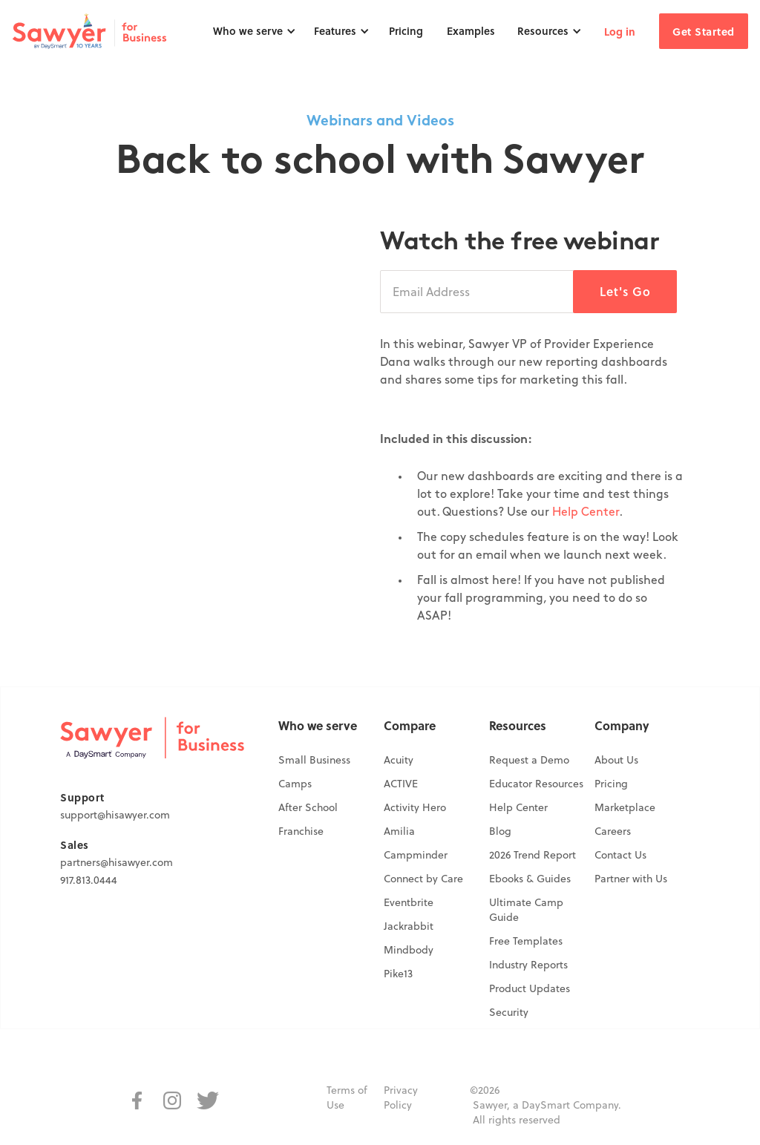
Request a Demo (529, 759)
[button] (255, 31)
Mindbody (408, 949)
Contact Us (620, 854)
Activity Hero (415, 807)
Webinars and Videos (380, 121)
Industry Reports (528, 964)
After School (308, 807)
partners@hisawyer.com (116, 862)
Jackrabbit (408, 926)
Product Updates (529, 988)
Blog (500, 831)
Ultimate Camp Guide (526, 910)
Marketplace (624, 807)
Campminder (416, 854)
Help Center (585, 513)
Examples (471, 31)
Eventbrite (408, 902)
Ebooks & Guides (530, 878)
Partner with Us (630, 878)
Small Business (314, 759)
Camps (295, 783)
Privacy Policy (401, 1097)
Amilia (399, 831)
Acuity (398, 759)
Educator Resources (536, 783)
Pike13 (398, 973)
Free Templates (526, 941)
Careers (612, 831)
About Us (616, 759)
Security (508, 1012)
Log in (619, 31)
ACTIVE (401, 783)
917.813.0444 (88, 880)
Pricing (406, 31)
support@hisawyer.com (115, 814)
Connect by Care (423, 878)
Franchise (301, 831)
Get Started (703, 31)
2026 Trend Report (532, 854)
